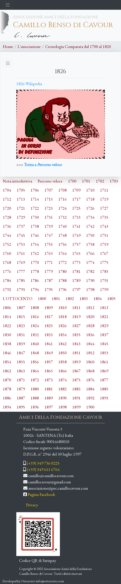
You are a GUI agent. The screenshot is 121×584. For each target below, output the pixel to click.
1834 (62, 334)
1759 (104, 244)
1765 (76, 253)
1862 (7, 371)
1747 (48, 235)
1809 (48, 307)
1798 (90, 289)
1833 (48, 334)
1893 (104, 398)
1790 (90, 280)
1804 (97, 298)
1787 (48, 280)
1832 (35, 334)
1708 (62, 190)
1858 (62, 361)
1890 (62, 398)
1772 (62, 262)
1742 (90, 226)
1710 (90, 190)
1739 (48, 226)
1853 (104, 352)
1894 (7, 407)
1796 (62, 289)
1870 (7, 380)
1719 (104, 199)
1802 (70, 298)
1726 (90, 208)
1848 (35, 352)
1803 (84, 298)
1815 (21, 316)
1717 (76, 199)
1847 (21, 352)
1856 (35, 361)
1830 (7, 334)
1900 (90, 407)
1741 (76, 226)
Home (8, 46)
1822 (7, 325)
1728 (7, 217)
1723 (48, 208)
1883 (76, 389)
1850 (62, 352)
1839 (21, 343)
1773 (76, 262)
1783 (104, 271)
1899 (76, 407)
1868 (90, 371)
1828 (90, 325)
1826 (62, 325)
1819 (76, 316)
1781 (76, 271)
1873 (48, 380)
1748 (62, 235)
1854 (7, 361)
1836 (90, 334)
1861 (104, 361)
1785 (21, 280)
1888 (35, 398)
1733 (76, 217)
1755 (48, 244)
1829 (104, 325)
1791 (104, 280)
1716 (62, 199)
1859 (76, 361)
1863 (21, 371)
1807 (21, 307)
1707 (48, 190)
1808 (35, 307)
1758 (90, 244)
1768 (7, 262)
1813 (104, 307)
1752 (7, 244)
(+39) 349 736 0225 (43, 463)
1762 (35, 253)
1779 (48, 271)
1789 (76, 280)
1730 (35, 217)
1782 (90, 271)
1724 (62, 208)
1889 (48, 398)
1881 (48, 389)
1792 (7, 289)
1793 (21, 289)
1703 (114, 181)
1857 (48, 361)
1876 (90, 380)
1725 (76, 208)
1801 (56, 298)
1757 (76, 244)
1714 (35, 199)
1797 (76, 289)
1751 (104, 235)
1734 (90, 217)
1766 (90, 253)
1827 (76, 325)
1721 (21, 208)
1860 (90, 361)
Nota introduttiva (17, 181)
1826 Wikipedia (29, 83)
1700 (72, 181)
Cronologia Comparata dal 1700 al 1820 (78, 46)
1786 (35, 280)
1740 (62, 226)
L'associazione (29, 46)
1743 (104, 226)
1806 (7, 307)
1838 (7, 343)
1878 (7, 389)
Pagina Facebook (41, 494)
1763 (48, 253)
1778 (35, 271)
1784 (7, 280)
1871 (21, 380)
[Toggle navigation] (7, 4)
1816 (35, 316)
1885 (104, 389)
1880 (35, 389)
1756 (62, 244)
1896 (35, 407)
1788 (62, 280)
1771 (48, 262)
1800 (42, 298)
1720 (7, 208)
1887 (21, 398)
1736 (7, 226)
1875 (76, 380)
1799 (104, 289)
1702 (100, 181)
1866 (62, 371)
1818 (62, 316)
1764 (62, 253)
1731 (48, 217)
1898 (62, 407)
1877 (104, 380)
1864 (35, 371)
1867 (76, 371)
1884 (90, 389)
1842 (62, 343)
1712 (7, 199)
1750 (90, 235)
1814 (7, 316)
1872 (35, 380)
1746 (35, 235)
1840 (35, 343)
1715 (48, 199)
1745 (21, 235)
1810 (62, 307)
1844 (90, 343)
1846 (7, 352)
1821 (104, 316)
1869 (104, 371)
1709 (76, 190)
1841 (48, 343)
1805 (111, 298)
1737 (21, 226)
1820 (90, 316)
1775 (104, 262)
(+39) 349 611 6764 (43, 469)
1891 (76, 398)
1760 (7, 253)
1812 (90, 307)
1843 (76, 343)
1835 (76, 334)
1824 (35, 325)
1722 (35, 208)
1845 (104, 343)
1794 (35, 289)
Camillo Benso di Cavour (63, 25)
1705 (21, 190)
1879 (21, 389)
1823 (21, 325)
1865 (48, 371)
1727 (104, 208)
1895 (21, 407)
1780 (62, 271)
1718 (90, 199)
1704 (7, 190)
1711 (104, 190)
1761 (21, 253)
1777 (21, 271)
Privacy (32, 505)
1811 (76, 307)
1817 (48, 316)
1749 (76, 235)
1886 (7, 398)
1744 (7, 235)
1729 (21, 217)
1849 (48, 352)
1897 (48, 407)
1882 (62, 389)
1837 (104, 334)
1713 (21, 199)
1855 (21, 361)
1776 (7, 271)
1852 (90, 352)
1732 (62, 217)
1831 (21, 334)
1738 (35, 226)
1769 (21, 262)
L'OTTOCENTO (17, 298)
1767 (104, 253)
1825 (48, 325)
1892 (90, 398)
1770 (35, 262)
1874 (62, 380)
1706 (35, 190)
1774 (90, 262)
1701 (86, 181)
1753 (21, 244)
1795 (48, 289)
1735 (104, 217)
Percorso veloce (50, 181)
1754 (35, 244)
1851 (76, 352)
